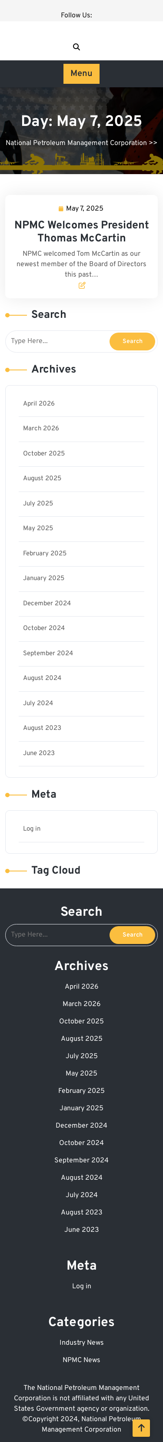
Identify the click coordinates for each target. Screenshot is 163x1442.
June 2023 (39, 753)
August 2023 (42, 728)
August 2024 (42, 678)
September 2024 (48, 654)
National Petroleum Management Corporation (76, 143)
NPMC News (81, 1360)
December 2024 (47, 604)
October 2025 (44, 454)
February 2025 (45, 554)
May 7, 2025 (85, 209)
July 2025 (38, 504)
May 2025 (38, 529)
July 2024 (38, 704)
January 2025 (43, 578)
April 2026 (39, 404)
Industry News (82, 1343)
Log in (31, 829)
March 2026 (41, 429)
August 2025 (42, 479)
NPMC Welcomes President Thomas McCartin (81, 232)
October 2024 (44, 628)
